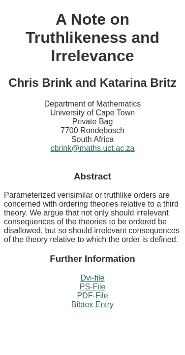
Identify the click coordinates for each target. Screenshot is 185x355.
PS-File (92, 287)
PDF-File (92, 295)
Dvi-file (93, 278)
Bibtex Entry (92, 304)
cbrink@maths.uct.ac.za (93, 148)
